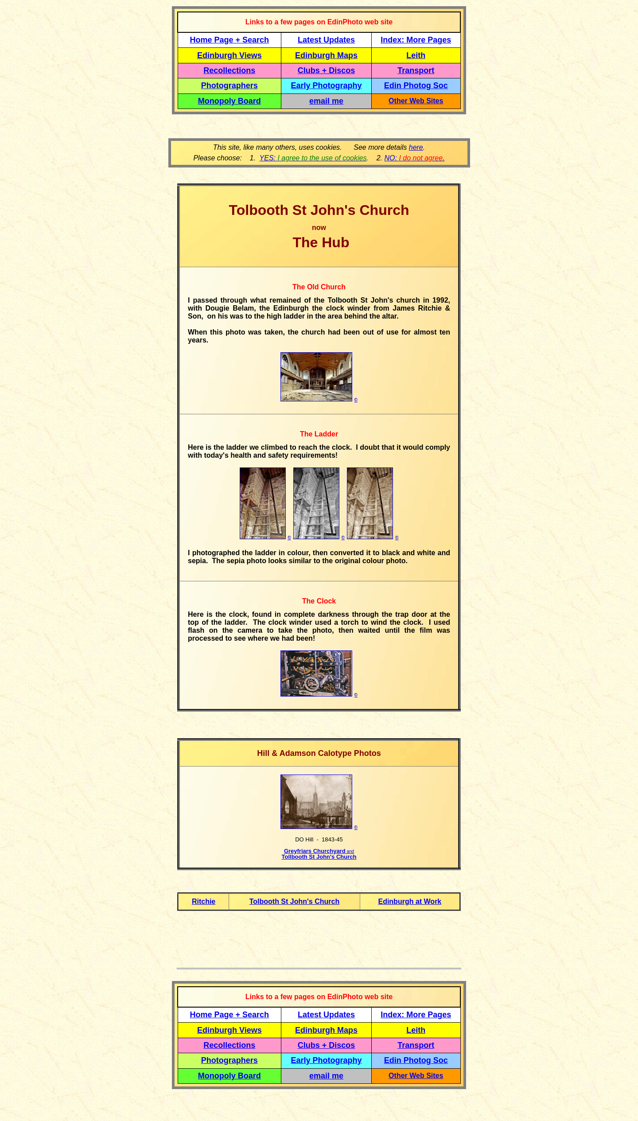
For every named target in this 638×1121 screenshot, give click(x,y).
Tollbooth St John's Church (319, 856)
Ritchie (203, 901)
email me (326, 101)
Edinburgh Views (229, 55)
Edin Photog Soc (416, 85)
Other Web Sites (416, 101)
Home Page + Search (229, 39)
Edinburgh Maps (326, 55)
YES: (313, 158)
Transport (415, 70)
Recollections (229, 70)
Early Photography (326, 85)
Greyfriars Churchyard (315, 851)
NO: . (414, 158)
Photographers (229, 85)
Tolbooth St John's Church (294, 901)
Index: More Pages (416, 39)
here (416, 147)
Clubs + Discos (326, 70)
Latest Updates (326, 39)
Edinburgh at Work (409, 901)
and (350, 851)
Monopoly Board (229, 101)
